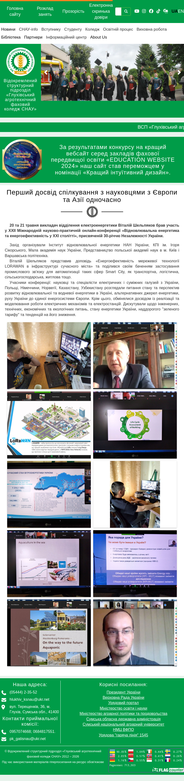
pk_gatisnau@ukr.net (28, 739)
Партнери (33, 37)
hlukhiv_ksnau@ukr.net (29, 699)
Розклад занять (45, 11)
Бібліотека (11, 37)
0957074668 (20, 731)
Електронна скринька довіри (101, 11)
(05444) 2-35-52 (23, 692)
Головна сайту (15, 11)
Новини (8, 29)
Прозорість (73, 11)
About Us (98, 37)
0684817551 (43, 731)
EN (181, 11)
